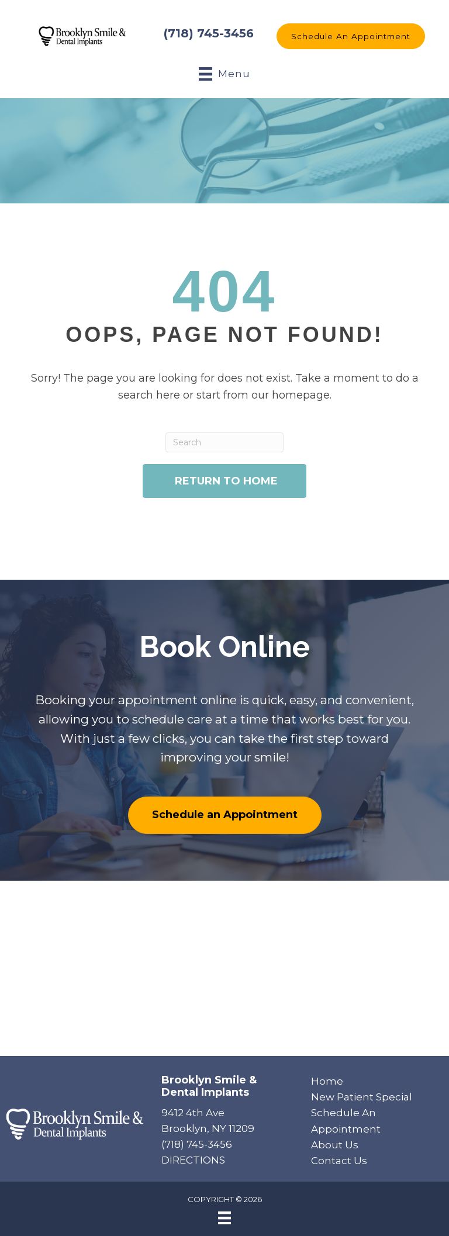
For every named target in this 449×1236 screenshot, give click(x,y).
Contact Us (339, 1160)
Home (327, 1081)
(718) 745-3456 (209, 33)
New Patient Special (361, 1097)
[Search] (224, 442)
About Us (334, 1145)
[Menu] (224, 1218)
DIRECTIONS (193, 1160)
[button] (351, 36)
